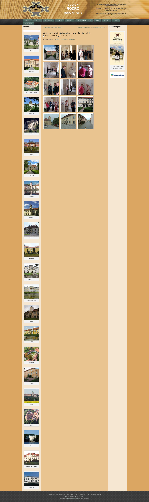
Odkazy (69, 20)
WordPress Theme (76, 498)
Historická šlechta (84, 20)
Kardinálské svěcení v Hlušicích (53, 27)
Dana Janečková (67, 36)
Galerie (59, 20)
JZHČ (97, 20)
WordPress (67, 498)
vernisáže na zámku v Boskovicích (65, 39)
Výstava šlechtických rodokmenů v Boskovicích (91, 27)
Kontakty (28, 23)
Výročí (38, 20)
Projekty (48, 20)
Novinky (27, 20)
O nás (116, 20)
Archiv (106, 20)
